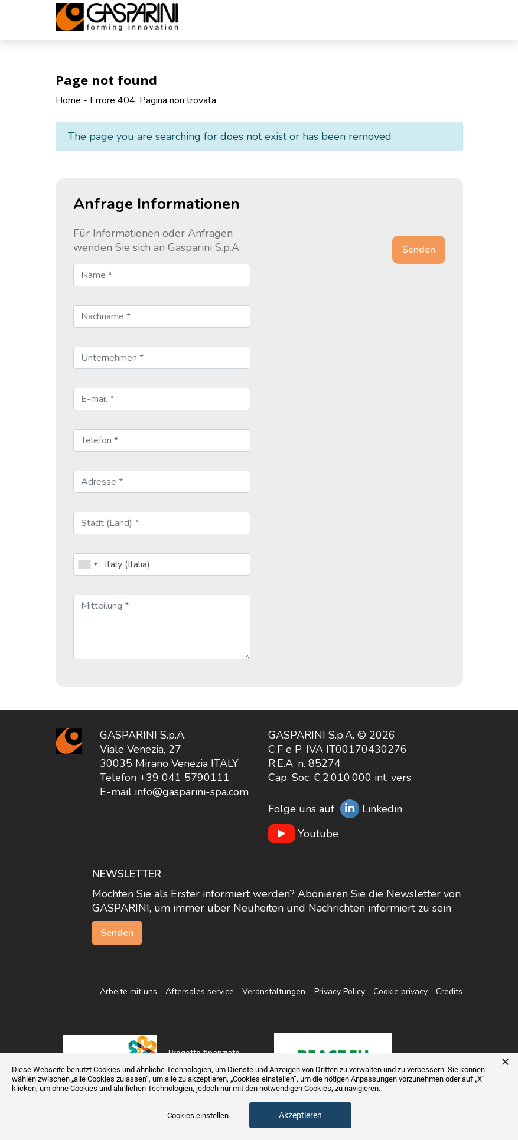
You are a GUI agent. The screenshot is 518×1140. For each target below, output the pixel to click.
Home (68, 100)
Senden (116, 932)
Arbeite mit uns (128, 991)
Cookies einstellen (198, 1115)
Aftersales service (199, 991)
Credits (449, 991)
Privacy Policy (339, 991)
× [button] (505, 1062)
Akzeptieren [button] (300, 1115)
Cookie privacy (400, 991)
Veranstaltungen (273, 991)
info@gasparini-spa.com (192, 792)
